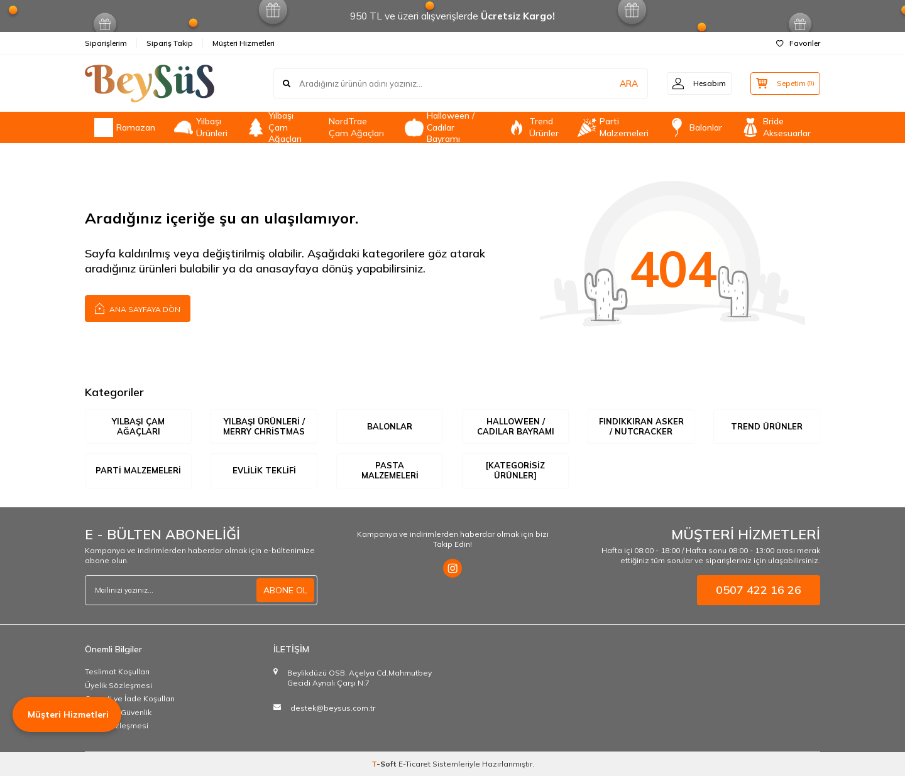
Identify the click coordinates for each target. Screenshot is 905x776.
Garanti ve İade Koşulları (130, 698)
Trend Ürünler (533, 127)
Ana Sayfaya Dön (137, 308)
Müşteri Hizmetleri (243, 43)
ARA (624, 83)
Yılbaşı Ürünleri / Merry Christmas (264, 426)
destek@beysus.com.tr (332, 708)
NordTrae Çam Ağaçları (356, 127)
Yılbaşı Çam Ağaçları (274, 127)
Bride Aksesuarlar (776, 127)
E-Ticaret (414, 763)
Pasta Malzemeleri (390, 471)
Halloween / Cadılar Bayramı (439, 127)
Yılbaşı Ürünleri (201, 127)
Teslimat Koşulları (117, 671)
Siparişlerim (106, 43)
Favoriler (798, 43)
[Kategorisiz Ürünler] (515, 471)
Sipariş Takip (169, 43)
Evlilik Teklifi (264, 470)
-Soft (384, 763)
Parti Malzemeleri (613, 127)
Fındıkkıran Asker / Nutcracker (641, 426)
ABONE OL (285, 590)
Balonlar (694, 127)
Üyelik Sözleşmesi (118, 685)
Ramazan (124, 127)
